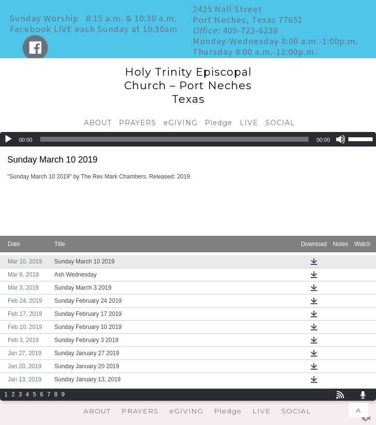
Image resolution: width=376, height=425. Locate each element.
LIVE (249, 122)
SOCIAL (280, 122)
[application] (188, 139)
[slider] (174, 139)
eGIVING (180, 122)
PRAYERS (137, 122)
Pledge (218, 122)
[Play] (8, 139)
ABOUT (98, 122)
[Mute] (340, 139)
